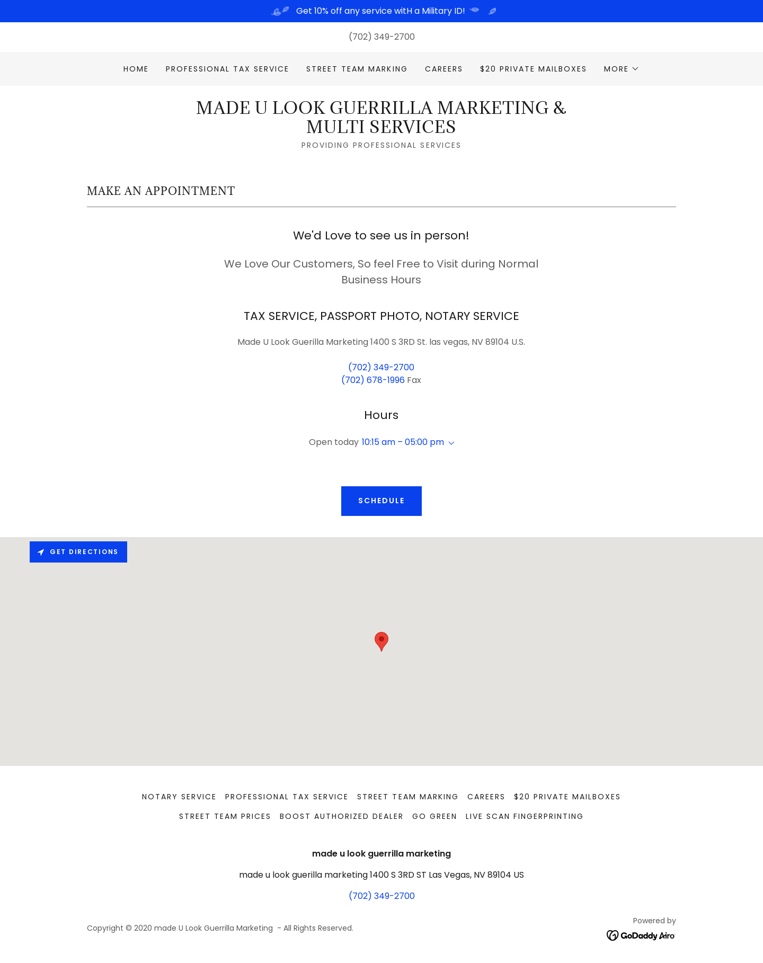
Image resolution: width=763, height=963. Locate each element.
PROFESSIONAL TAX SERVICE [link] (227, 69)
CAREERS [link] (444, 69)
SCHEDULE (381, 500)
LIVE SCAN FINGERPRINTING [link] (525, 816)
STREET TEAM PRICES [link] (225, 816)
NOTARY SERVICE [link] (179, 796)
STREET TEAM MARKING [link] (356, 69)
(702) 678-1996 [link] (373, 380)
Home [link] (136, 69)
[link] (381, 130)
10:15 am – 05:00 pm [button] (403, 442)
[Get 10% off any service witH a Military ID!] (381, 11)
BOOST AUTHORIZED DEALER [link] (342, 816)
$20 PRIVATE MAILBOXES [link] (533, 69)
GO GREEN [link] (434, 816)
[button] (622, 69)
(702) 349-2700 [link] (382, 37)
